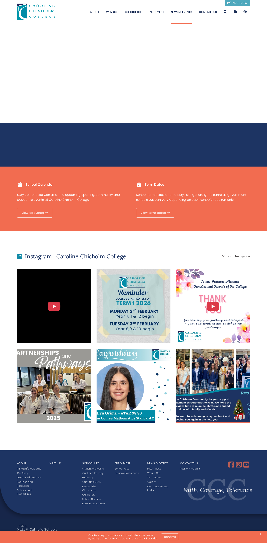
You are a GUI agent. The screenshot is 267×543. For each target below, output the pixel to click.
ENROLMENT (156, 12)
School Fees (122, 469)
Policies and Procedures (24, 492)
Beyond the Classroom (89, 488)
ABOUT (94, 12)
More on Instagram (236, 257)
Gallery (151, 482)
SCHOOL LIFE (133, 12)
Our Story (22, 473)
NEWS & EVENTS (181, 12)
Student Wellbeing (93, 469)
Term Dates (154, 478)
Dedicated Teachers (29, 478)
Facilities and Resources (25, 484)
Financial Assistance (127, 473)
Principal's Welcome (29, 469)
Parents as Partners (93, 504)
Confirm (170, 537)
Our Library (88, 495)
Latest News (154, 469)
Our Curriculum (91, 482)
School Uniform (91, 499)
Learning (87, 478)
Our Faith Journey (92, 473)
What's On (153, 473)
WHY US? (112, 12)
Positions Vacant (190, 469)
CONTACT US (208, 12)
